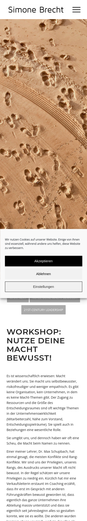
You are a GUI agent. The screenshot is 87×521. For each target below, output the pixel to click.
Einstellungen (43, 292)
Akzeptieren (43, 267)
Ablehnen (43, 279)
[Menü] (74, 9)
